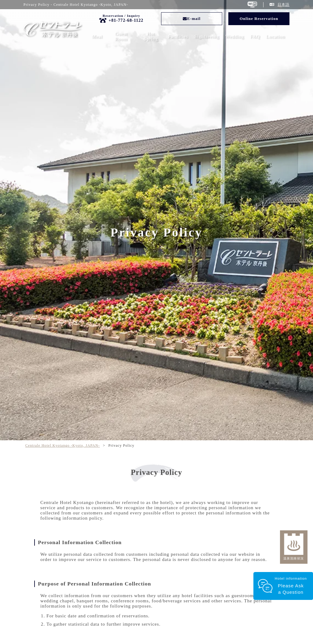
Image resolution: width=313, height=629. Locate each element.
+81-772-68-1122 (126, 20)
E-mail (192, 18)
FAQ (255, 36)
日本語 (283, 4)
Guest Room (121, 36)
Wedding (234, 36)
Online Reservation (259, 18)
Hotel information (290, 586)
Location (275, 36)
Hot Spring (151, 36)
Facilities (178, 36)
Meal (97, 36)
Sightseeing (206, 36)
